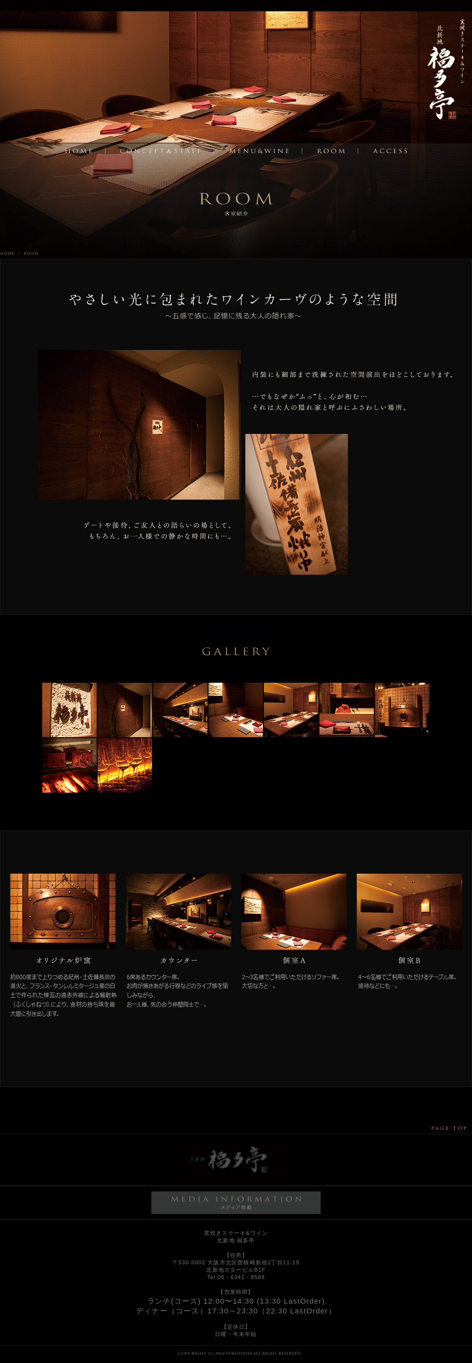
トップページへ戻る (447, 72)
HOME (7, 253)
